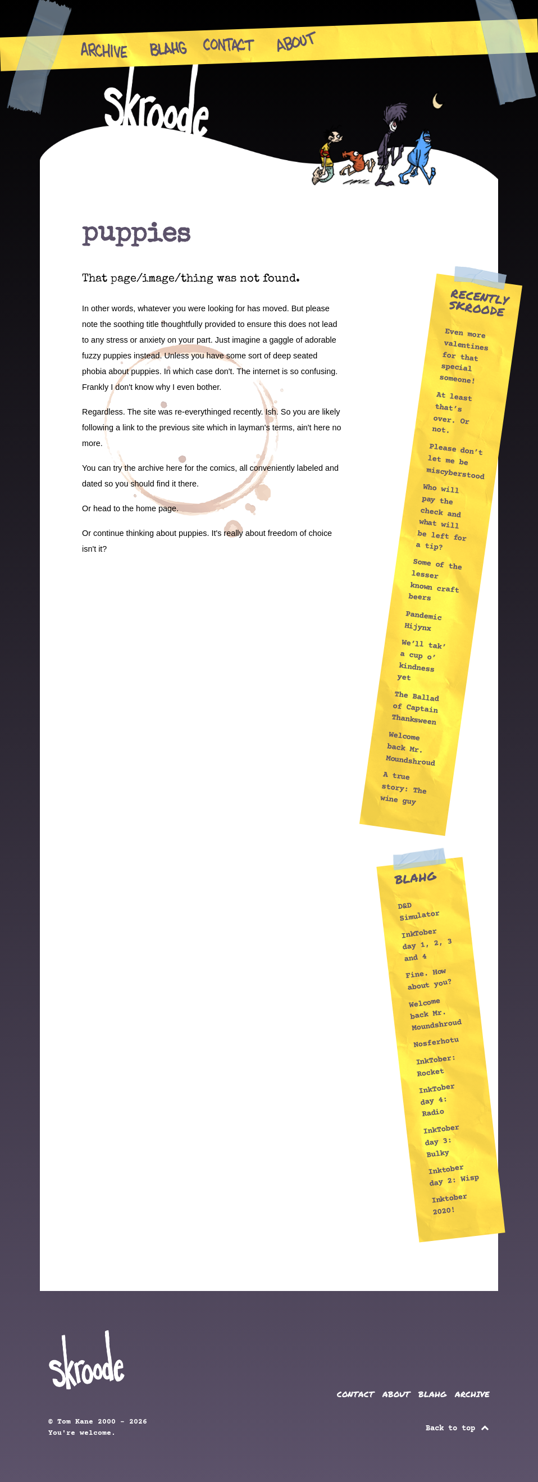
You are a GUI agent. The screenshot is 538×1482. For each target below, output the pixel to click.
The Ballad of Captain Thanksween (415, 709)
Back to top (458, 1428)
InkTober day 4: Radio (436, 1100)
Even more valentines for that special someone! (464, 357)
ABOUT (396, 1394)
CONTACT (355, 1394)
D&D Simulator (419, 912)
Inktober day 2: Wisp (453, 1175)
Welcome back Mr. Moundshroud (410, 749)
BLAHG (432, 1394)
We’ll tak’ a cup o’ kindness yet (421, 661)
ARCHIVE (472, 1394)
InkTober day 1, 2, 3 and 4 (426, 945)
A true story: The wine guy (403, 789)
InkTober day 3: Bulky (441, 1140)
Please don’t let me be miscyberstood (455, 461)
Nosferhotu (436, 1042)
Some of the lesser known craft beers (435, 580)
